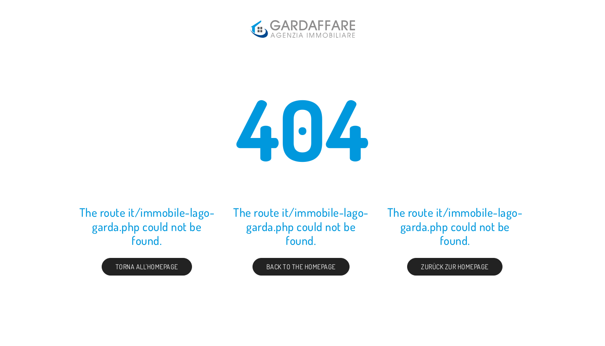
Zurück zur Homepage (455, 267)
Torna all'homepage (147, 267)
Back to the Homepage (301, 267)
